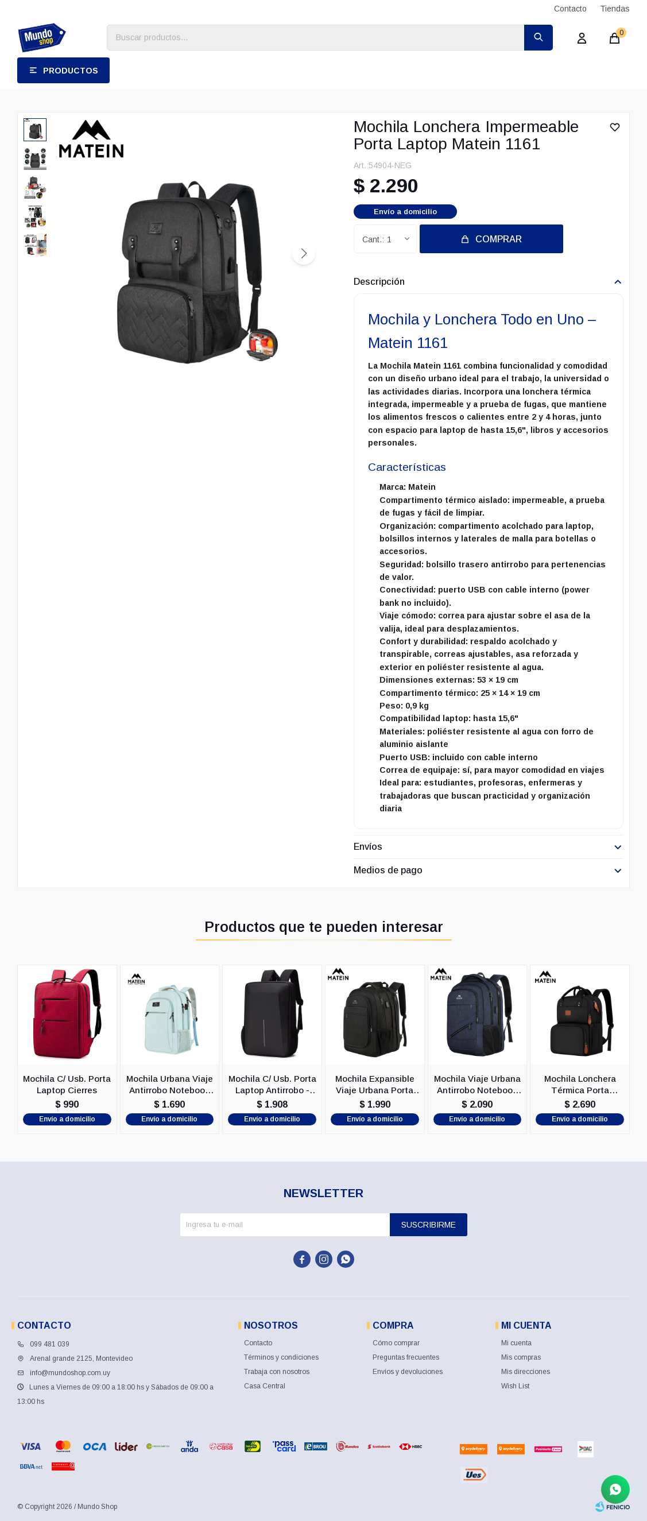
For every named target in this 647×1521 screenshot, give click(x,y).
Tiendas (615, 8)
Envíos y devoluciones (408, 1372)
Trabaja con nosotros (276, 1372)
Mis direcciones (525, 1372)
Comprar (498, 239)
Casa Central (264, 1386)
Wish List (515, 1386)
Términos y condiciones (281, 1357)
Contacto (570, 8)
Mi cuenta (516, 1343)
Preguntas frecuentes (406, 1357)
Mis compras (521, 1357)
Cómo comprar (396, 1343)
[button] (303, 253)
